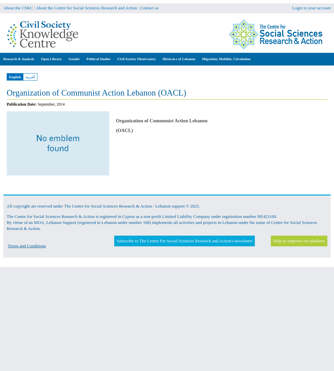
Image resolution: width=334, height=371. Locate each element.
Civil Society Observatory (136, 59)
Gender (74, 59)
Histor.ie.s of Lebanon (179, 59)
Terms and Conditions (27, 245)
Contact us (149, 7)
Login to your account (311, 7)
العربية (30, 77)
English (15, 77)
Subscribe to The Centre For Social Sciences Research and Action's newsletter (184, 240)
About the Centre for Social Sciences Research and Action (86, 7)
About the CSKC (18, 7)
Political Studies (99, 59)
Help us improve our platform (299, 240)
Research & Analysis (18, 59)
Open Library (51, 59)
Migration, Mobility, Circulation (226, 59)
